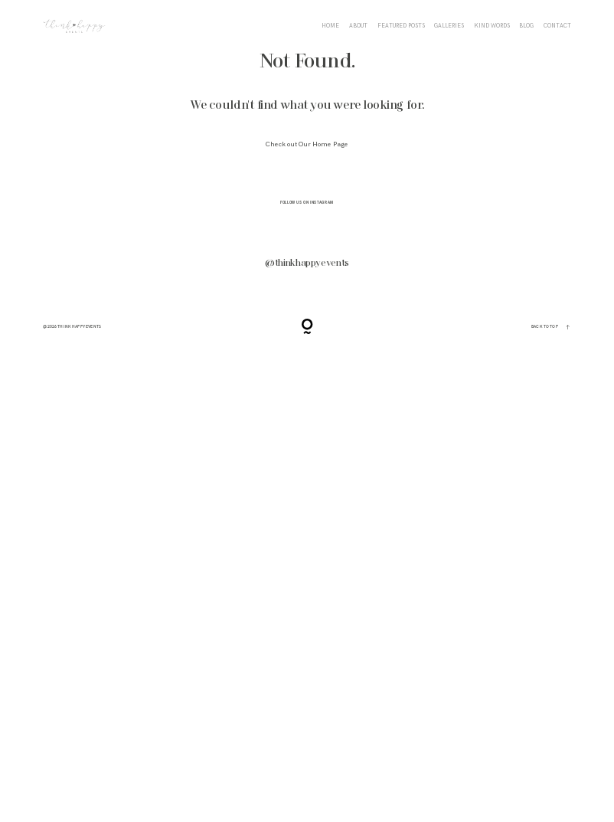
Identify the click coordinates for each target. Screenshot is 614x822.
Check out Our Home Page (307, 144)
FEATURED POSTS (401, 26)
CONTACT (557, 26)
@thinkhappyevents (307, 263)
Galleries (449, 26)
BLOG (526, 26)
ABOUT (358, 26)
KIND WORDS (492, 26)
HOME (330, 26)
